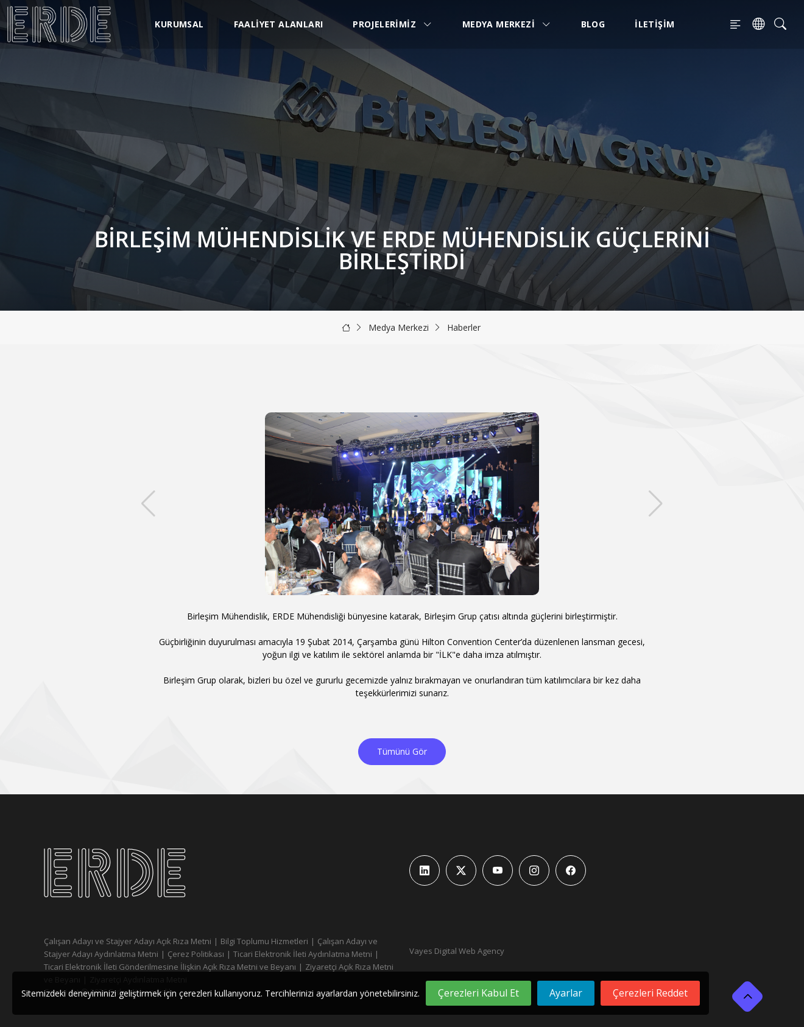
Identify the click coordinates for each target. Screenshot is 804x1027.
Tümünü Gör (402, 751)
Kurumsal (179, 24)
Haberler (464, 327)
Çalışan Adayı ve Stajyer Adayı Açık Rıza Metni (127, 941)
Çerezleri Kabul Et (478, 993)
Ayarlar (565, 993)
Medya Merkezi (506, 24)
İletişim (654, 24)
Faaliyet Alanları (278, 24)
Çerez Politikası (196, 953)
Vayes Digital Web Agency (456, 950)
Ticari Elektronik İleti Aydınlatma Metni (302, 953)
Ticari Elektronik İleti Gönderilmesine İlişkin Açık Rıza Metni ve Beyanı (170, 966)
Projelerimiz (392, 24)
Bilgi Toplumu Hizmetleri (264, 941)
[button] (655, 503)
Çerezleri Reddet (650, 993)
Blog (593, 24)
